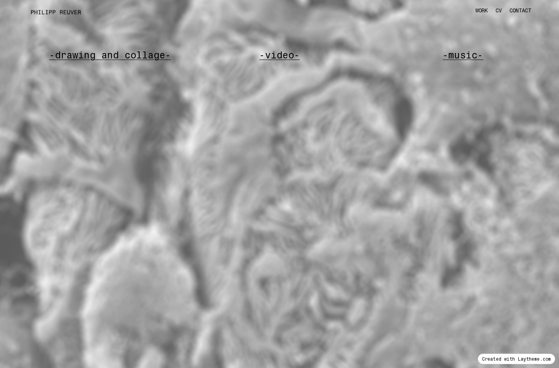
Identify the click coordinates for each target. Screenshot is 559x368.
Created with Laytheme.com (516, 359)
